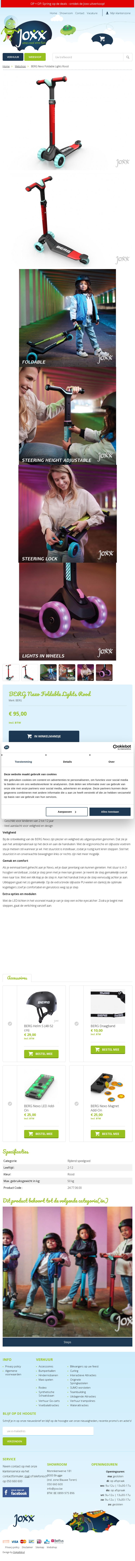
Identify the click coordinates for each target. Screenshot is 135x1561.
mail (27, 1476)
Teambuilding (78, 1392)
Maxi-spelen (46, 1379)
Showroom (66, 13)
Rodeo (43, 1387)
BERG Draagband (103, 1026)
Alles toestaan (110, 811)
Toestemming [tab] (23, 761)
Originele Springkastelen (79, 1381)
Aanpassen (67, 811)
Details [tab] (67, 761)
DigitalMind (19, 1552)
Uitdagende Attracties (83, 1396)
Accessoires (46, 1366)
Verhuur (13, 57)
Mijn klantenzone (120, 13)
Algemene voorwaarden (13, 1372)
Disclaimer (27, 1547)
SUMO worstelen (80, 1387)
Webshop (35, 57)
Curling (74, 1370)
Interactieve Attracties (83, 1375)
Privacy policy (13, 1366)
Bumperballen (47, 1370)
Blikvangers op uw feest (84, 1366)
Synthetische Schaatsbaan (46, 1393)
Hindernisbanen (48, 1375)
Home (53, 13)
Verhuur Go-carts (49, 1401)
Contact (79, 13)
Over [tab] (111, 761)
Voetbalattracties (49, 1405)
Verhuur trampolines (82, 1401)
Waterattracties (79, 1405)
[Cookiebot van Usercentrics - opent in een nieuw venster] (115, 747)
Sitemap (40, 1547)
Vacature (92, 13)
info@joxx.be (55, 1488)
